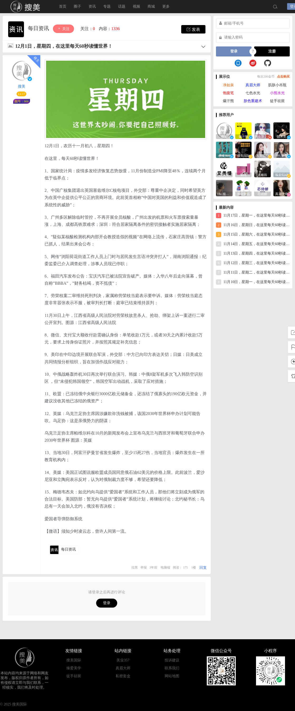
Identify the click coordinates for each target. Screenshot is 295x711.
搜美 (21, 86)
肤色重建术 (253, 101)
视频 (136, 6)
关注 (63, 28)
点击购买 (283, 76)
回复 (203, 568)
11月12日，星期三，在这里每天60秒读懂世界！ (253, 263)
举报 (143, 567)
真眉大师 (252, 85)
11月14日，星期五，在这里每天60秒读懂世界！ (253, 244)
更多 (166, 6)
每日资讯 (39, 28)
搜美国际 (26, 6)
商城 (151, 6)
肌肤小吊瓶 (277, 85)
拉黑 (134, 567)
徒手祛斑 (277, 101)
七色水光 (252, 93)
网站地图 (172, 676)
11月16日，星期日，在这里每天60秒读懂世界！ (253, 225)
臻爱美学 (73, 668)
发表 (193, 29)
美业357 (122, 660)
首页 (62, 6)
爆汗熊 (228, 101)
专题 (107, 6)
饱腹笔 (228, 93)
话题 (121, 6)
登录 (106, 603)
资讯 (92, 6)
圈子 (77, 6)
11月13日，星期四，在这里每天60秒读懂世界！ (253, 253)
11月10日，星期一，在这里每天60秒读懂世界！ (253, 282)
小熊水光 (277, 93)
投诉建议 (172, 660)
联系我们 (172, 668)
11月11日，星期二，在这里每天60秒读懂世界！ (253, 272)
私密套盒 (123, 676)
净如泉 (228, 85)
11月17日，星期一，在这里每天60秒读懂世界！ (253, 215)
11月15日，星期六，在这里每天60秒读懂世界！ (253, 234)
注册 (272, 51)
